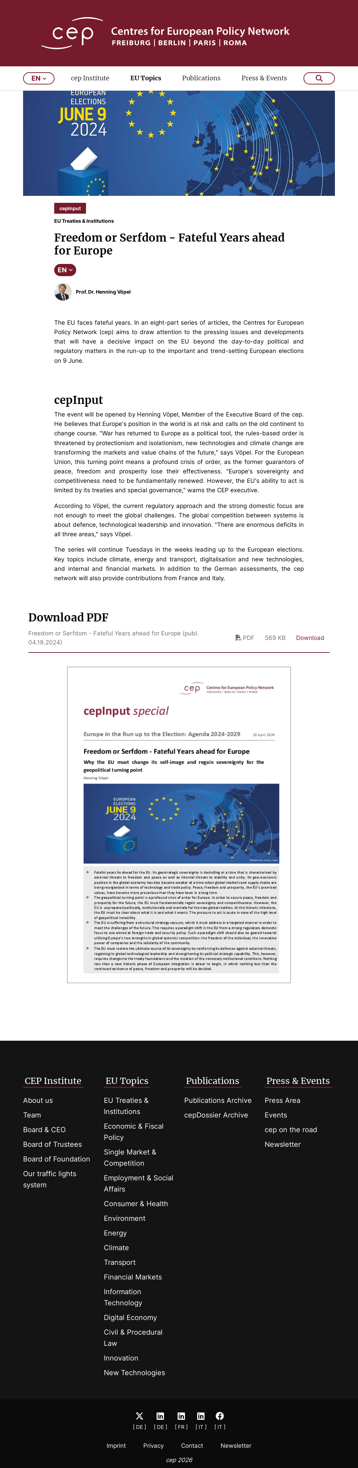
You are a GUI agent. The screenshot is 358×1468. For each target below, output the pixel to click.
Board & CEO (44, 1130)
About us (38, 1100)
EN (65, 271)
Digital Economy (130, 1317)
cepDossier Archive (216, 1115)
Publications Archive (218, 1100)
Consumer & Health (136, 1204)
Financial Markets (133, 1277)
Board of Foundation (56, 1159)
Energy (115, 1233)
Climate (116, 1248)
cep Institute (90, 79)
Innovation (121, 1358)
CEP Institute (53, 1080)
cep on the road (291, 1130)
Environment (124, 1218)
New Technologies (134, 1373)
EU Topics (145, 79)
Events (276, 1115)
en (38, 79)
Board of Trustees (52, 1144)
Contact (192, 1445)
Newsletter (283, 1144)
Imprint (116, 1445)
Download (310, 638)
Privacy (153, 1445)
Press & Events (264, 79)
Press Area (282, 1100)
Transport (120, 1262)
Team (32, 1115)
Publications (201, 79)
